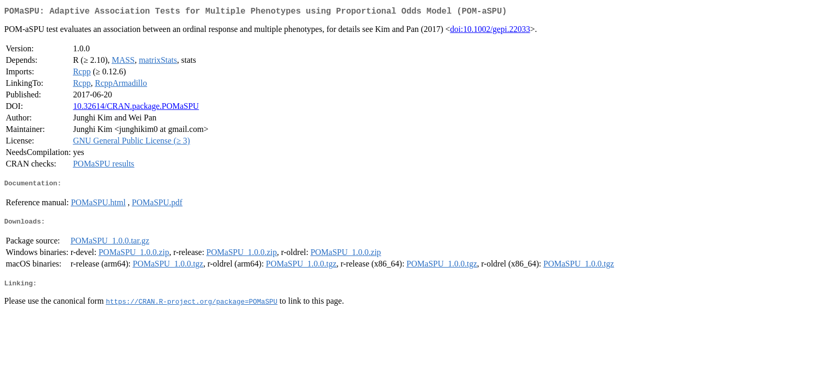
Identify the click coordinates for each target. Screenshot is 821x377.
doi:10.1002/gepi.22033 (490, 31)
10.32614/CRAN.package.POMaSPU (135, 108)
